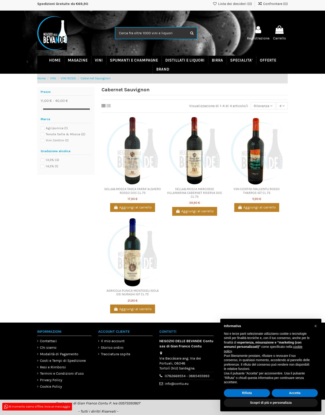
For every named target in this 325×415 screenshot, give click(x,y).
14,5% (52, 166)
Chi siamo (48, 348)
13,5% (52, 160)
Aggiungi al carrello (133, 207)
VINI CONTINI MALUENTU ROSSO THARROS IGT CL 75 (257, 191)
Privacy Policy (51, 380)
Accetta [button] (295, 393)
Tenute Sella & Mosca (65, 134)
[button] (315, 326)
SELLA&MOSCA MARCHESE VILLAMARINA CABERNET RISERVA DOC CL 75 (194, 193)
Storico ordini (112, 348)
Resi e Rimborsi (53, 367)
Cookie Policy (51, 386)
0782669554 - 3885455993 (187, 376)
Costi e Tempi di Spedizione (63, 360)
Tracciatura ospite (115, 354)
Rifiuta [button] (247, 393)
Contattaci (48, 341)
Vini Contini (57, 140)
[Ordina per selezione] (263, 106)
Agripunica (57, 128)
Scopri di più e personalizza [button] (271, 402)
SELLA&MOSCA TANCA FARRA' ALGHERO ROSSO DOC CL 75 (132, 191)
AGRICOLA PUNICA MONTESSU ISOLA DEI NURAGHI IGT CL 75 (133, 292)
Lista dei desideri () (233, 4)
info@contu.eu (177, 384)
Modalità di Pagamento (59, 354)
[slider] (42, 109)
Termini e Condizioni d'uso (62, 373)
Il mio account (113, 341)
